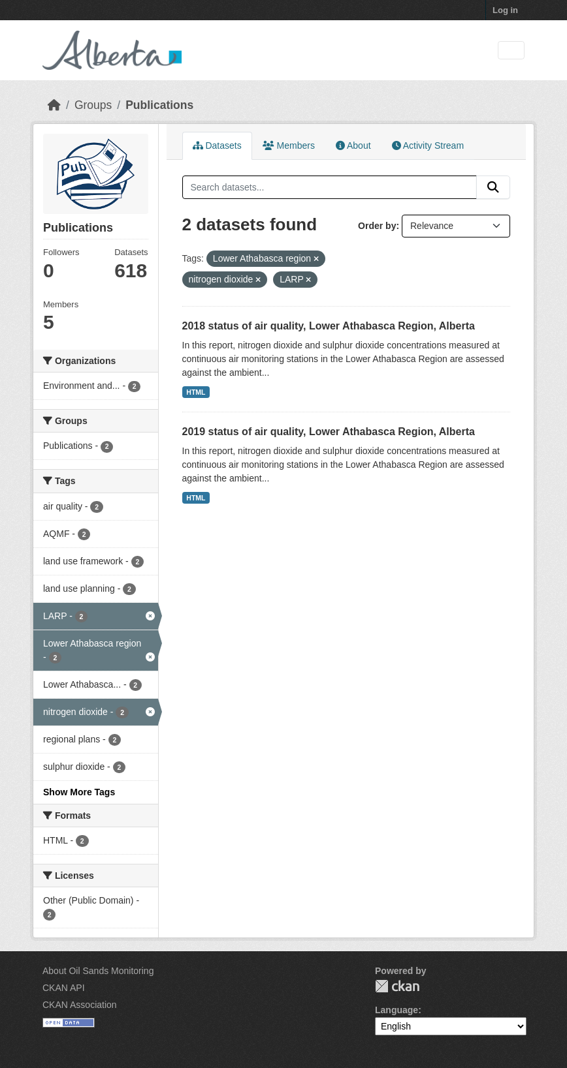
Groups (93, 105)
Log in (505, 10)
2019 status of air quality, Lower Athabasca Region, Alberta (328, 431)
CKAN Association (79, 1004)
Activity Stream (428, 145)
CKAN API (63, 988)
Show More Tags (79, 792)
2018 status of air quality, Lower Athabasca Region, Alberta (328, 325)
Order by (377, 226)
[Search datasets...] (330, 187)
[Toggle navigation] (511, 50)
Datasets (217, 145)
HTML (195, 392)
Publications (159, 105)
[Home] (54, 105)
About (353, 145)
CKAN (397, 986)
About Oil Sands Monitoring (98, 971)
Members (289, 145)
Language (396, 1010)
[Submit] (493, 187)
